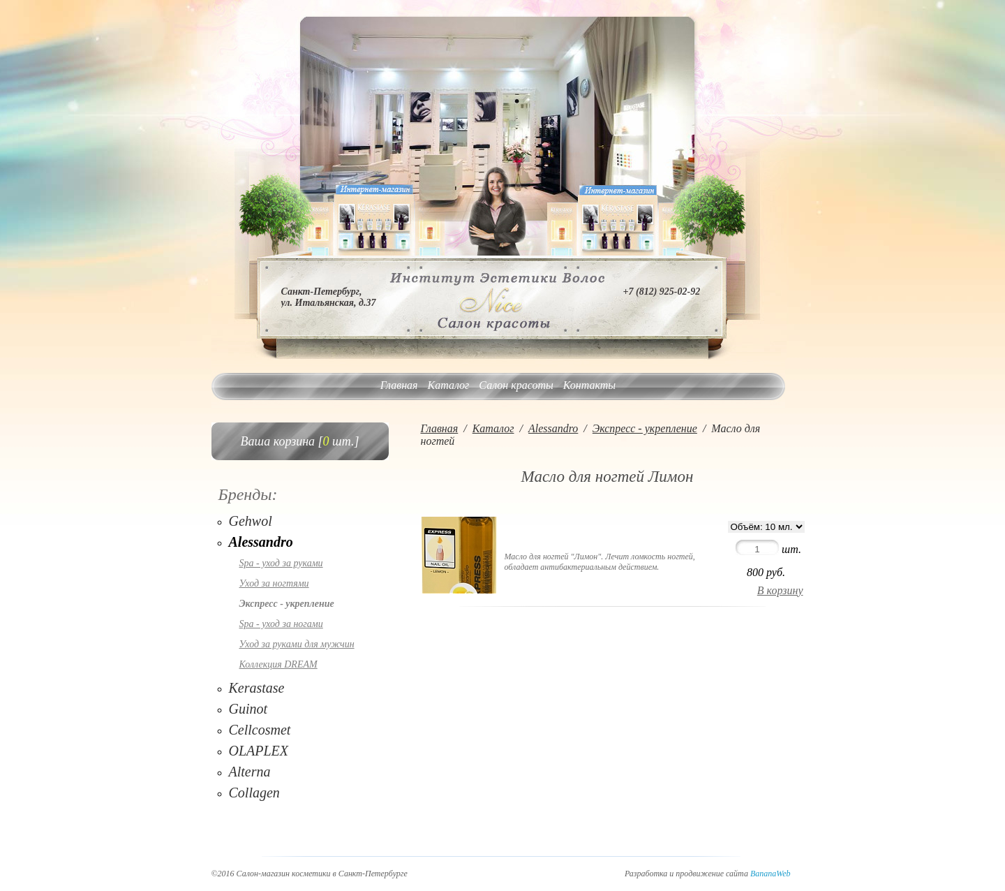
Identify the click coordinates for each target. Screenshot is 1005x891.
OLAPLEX (259, 750)
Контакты (589, 385)
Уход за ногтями (274, 583)
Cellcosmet (260, 729)
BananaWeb (770, 873)
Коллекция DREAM (278, 664)
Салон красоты (516, 385)
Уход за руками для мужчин (297, 644)
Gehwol (250, 521)
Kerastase (257, 687)
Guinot (248, 708)
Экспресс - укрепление (286, 603)
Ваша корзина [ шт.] (300, 441)
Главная (399, 385)
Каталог (449, 385)
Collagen (254, 792)
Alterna (250, 771)
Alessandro (261, 542)
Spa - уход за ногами (281, 624)
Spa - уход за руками (281, 563)
